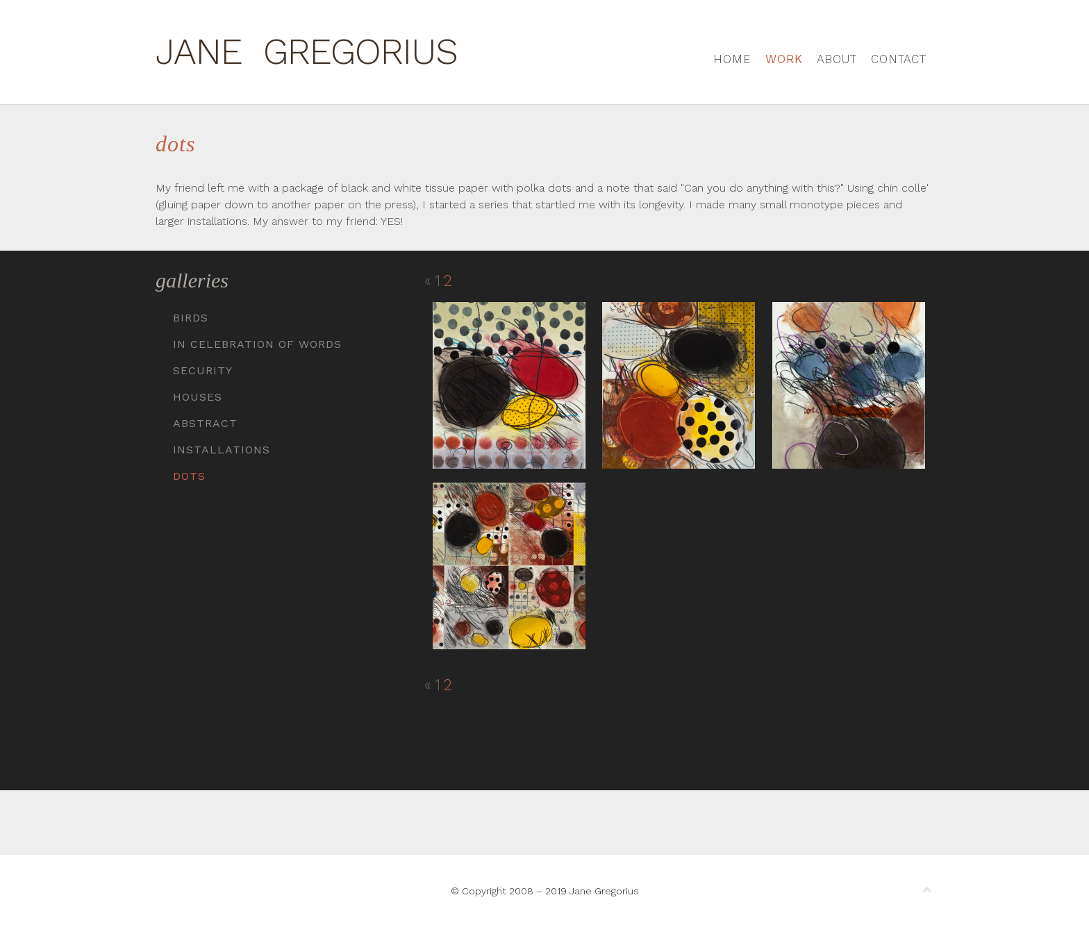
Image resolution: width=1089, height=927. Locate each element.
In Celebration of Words (257, 344)
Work (784, 59)
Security (203, 370)
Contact (898, 59)
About (837, 59)
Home (732, 59)
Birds (190, 317)
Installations (221, 449)
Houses (197, 396)
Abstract (205, 423)
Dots (189, 476)
